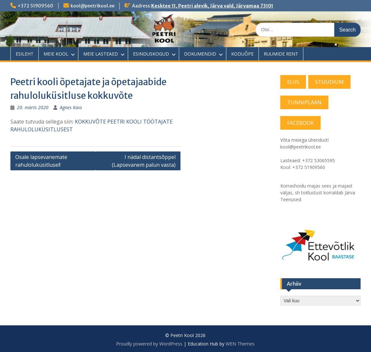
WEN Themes (240, 344)
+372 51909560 (35, 6)
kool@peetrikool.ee (92, 6)
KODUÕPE (242, 54)
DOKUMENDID (200, 54)
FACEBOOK (300, 122)
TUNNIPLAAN (304, 102)
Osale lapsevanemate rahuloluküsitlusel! (41, 160)
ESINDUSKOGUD (151, 54)
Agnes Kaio (71, 107)
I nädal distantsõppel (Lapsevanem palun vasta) (144, 160)
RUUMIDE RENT (281, 54)
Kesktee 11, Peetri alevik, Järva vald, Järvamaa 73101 (212, 6)
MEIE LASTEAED (100, 54)
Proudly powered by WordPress (149, 344)
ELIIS (293, 81)
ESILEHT (24, 54)
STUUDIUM (329, 81)
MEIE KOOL (56, 54)
